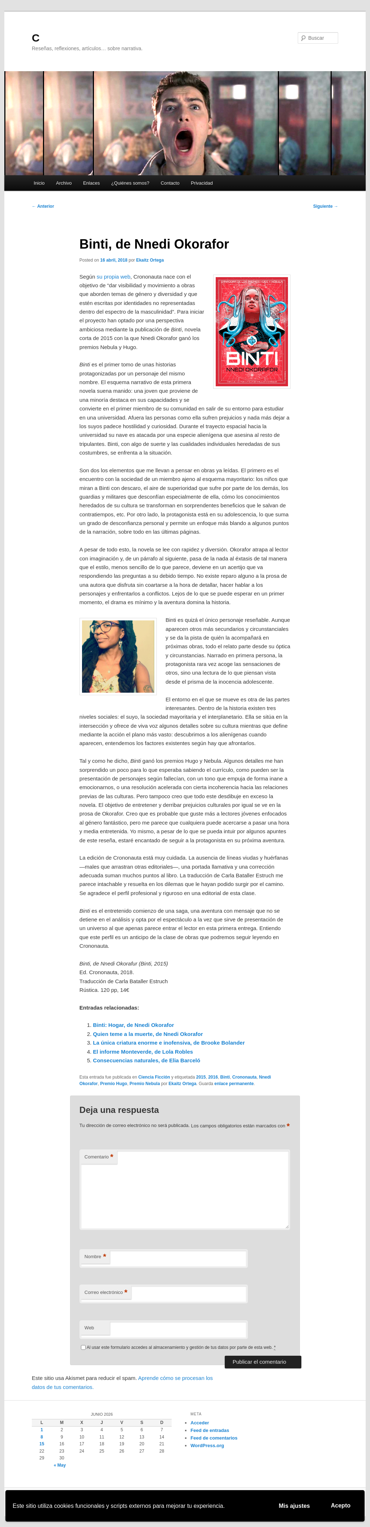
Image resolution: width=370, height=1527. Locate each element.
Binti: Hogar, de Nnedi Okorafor (133, 1025)
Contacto (170, 183)
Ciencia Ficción (154, 1077)
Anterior (43, 206)
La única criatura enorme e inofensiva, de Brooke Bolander (169, 1043)
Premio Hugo (113, 1083)
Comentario (99, 1157)
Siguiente (325, 206)
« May (60, 1465)
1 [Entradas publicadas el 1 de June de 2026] (41, 1429)
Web (89, 1327)
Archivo (64, 183)
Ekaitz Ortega (150, 260)
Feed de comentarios (213, 1438)
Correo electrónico (106, 1292)
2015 (201, 1077)
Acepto (340, 1505)
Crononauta (244, 1077)
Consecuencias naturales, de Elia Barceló (146, 1060)
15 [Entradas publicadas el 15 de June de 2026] (41, 1443)
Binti (225, 1077)
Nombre (95, 1257)
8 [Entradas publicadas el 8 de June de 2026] (41, 1437)
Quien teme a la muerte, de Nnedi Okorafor (148, 1034)
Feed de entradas (209, 1430)
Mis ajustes (294, 1506)
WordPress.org (207, 1445)
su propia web (113, 277)
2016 (213, 1077)
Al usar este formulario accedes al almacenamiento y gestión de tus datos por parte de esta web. (181, 1347)
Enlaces (91, 183)
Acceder (199, 1422)
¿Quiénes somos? (130, 183)
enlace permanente (234, 1083)
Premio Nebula (145, 1083)
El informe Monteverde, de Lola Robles (143, 1052)
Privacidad (202, 183)
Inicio (39, 183)
